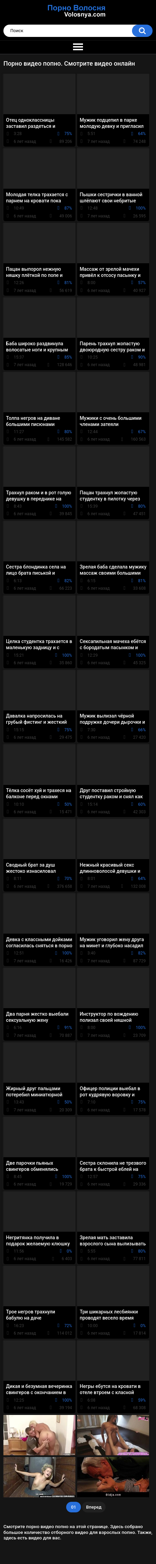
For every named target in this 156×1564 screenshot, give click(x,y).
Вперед (93, 1507)
